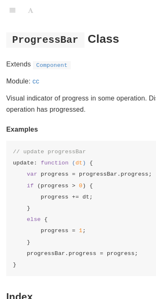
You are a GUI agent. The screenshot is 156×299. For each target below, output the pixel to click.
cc (35, 81)
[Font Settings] (31, 10)
